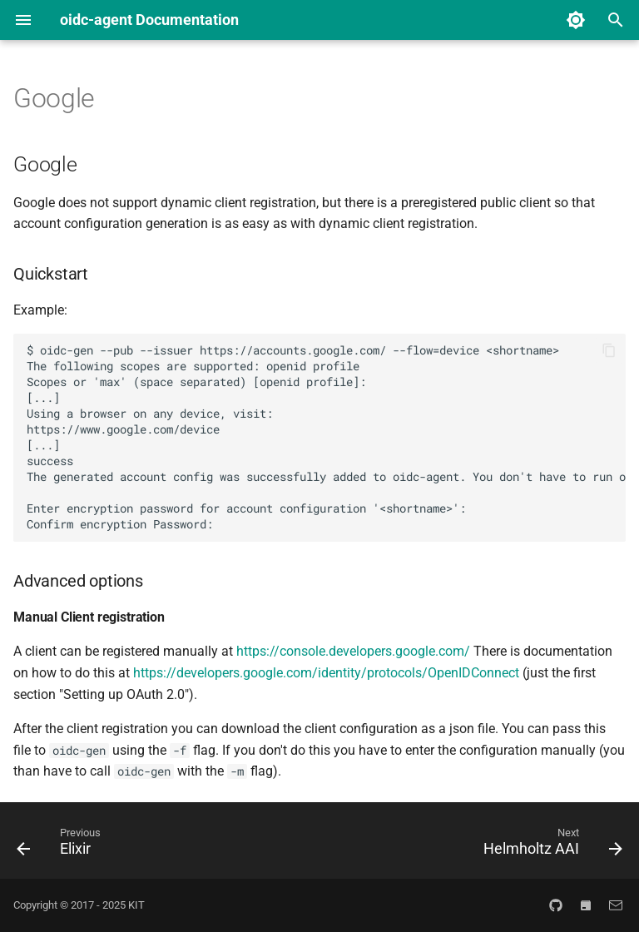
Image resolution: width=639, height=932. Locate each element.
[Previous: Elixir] (62, 845)
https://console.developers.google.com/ (353, 651)
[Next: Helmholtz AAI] (549, 845)
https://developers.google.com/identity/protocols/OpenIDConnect (326, 673)
